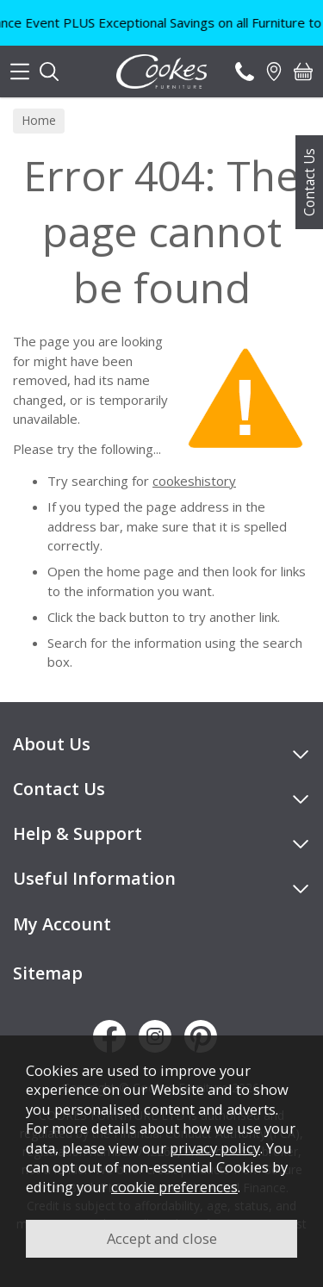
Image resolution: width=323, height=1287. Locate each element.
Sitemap (48, 973)
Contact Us (309, 182)
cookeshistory (194, 480)
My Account (62, 924)
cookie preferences (174, 1187)
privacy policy (215, 1148)
